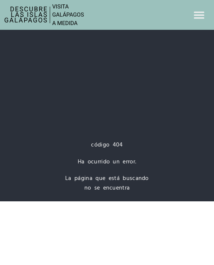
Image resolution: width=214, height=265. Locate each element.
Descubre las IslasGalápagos (26, 15)
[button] (199, 15)
